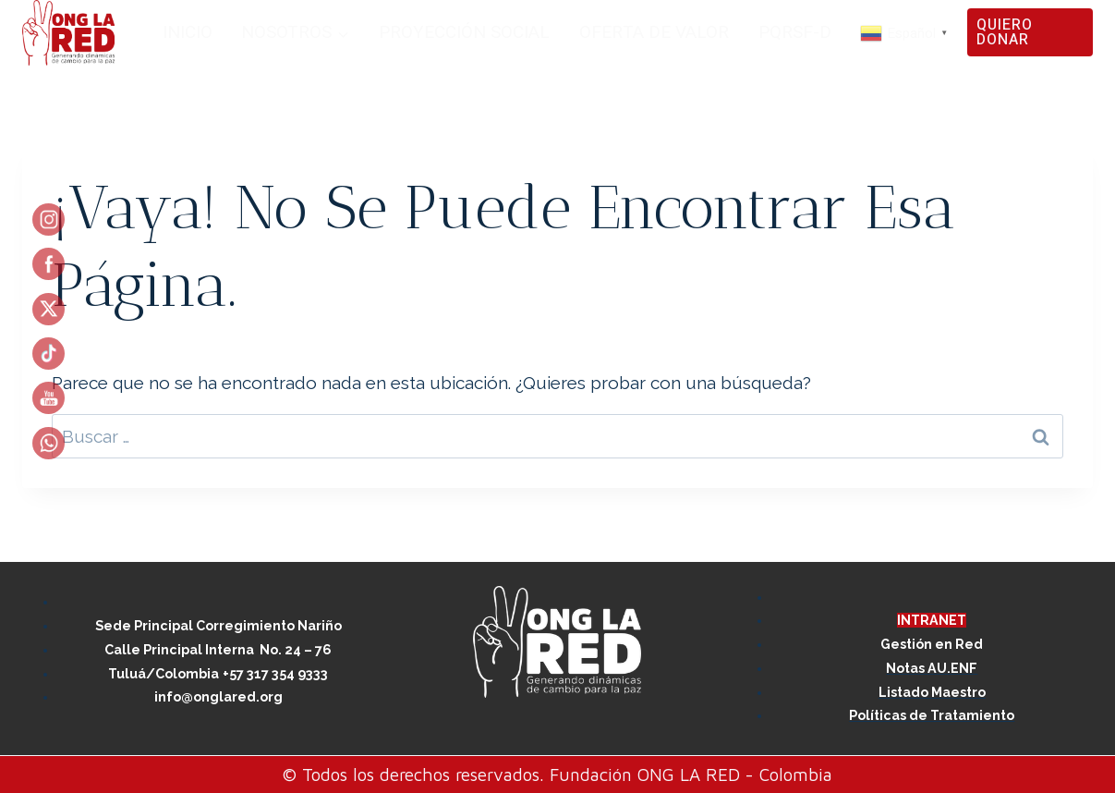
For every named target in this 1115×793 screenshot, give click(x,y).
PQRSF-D (794, 32)
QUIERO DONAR (1004, 32)
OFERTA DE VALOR (654, 32)
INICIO (187, 32)
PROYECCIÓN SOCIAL (464, 32)
